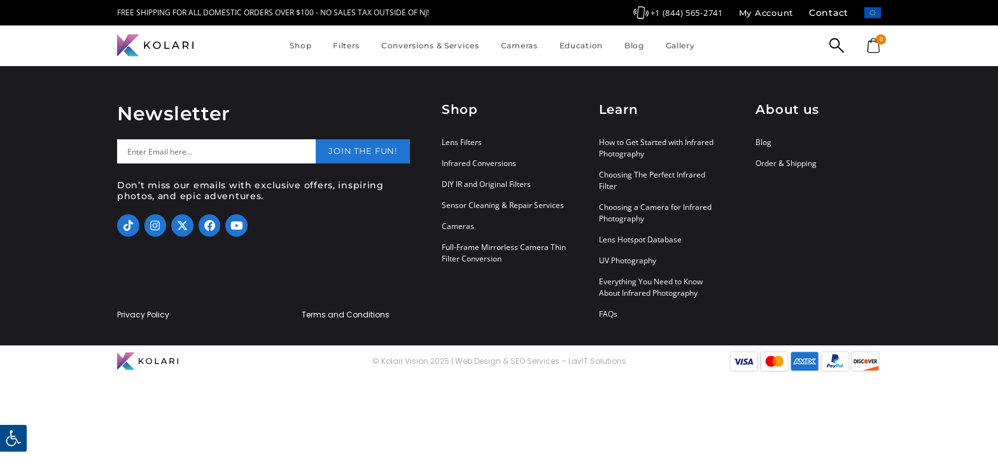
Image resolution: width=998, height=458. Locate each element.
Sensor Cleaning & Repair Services (503, 205)
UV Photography (627, 260)
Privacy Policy (143, 315)
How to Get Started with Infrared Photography (656, 148)
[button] (13, 438)
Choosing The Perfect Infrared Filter (652, 180)
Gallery (680, 45)
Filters (346, 45)
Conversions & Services (430, 45)
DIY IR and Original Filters (486, 184)
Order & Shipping (786, 163)
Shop (300, 45)
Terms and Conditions (346, 315)
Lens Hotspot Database (640, 239)
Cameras (519, 45)
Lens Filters (462, 142)
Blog (634, 45)
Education (581, 45)
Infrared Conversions (479, 163)
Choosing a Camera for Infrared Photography (655, 213)
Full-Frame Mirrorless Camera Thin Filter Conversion (504, 253)
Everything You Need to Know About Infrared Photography (651, 287)
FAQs (608, 314)
